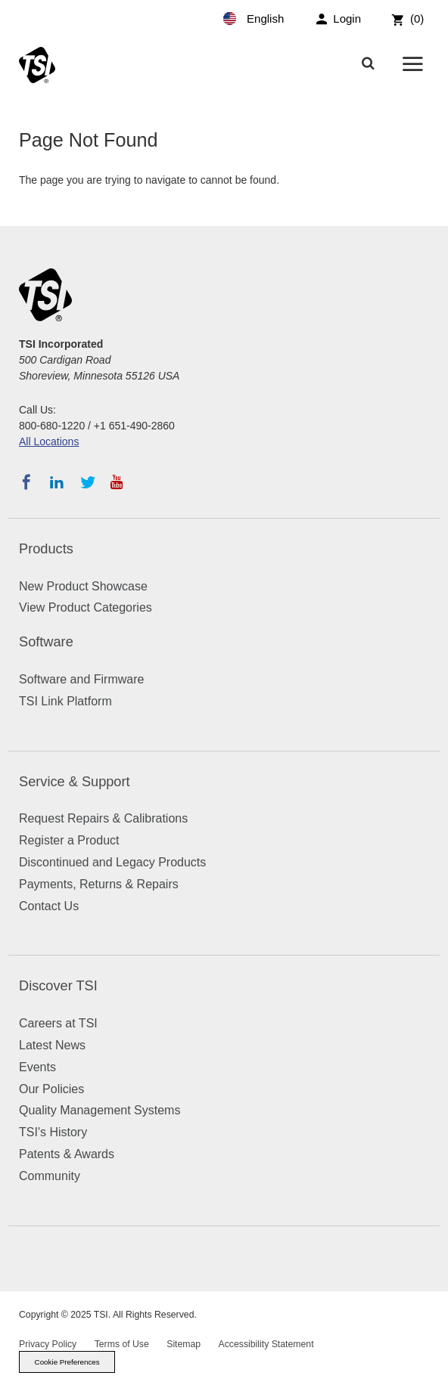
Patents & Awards (66, 1154)
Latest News (52, 1045)
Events (37, 1067)
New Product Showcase (83, 586)
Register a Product (69, 840)
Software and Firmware (81, 679)
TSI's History (53, 1132)
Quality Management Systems (99, 1110)
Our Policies (51, 1089)
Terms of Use (122, 1344)
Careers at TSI (58, 1023)
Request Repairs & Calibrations (103, 818)
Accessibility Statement (266, 1344)
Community (49, 1176)
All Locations (49, 441)
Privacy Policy (47, 1344)
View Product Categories (85, 607)
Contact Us (49, 906)
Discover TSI (58, 985)
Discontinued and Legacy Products (112, 862)
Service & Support (74, 781)
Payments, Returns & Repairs (99, 884)
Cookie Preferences (67, 1362)
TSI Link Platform (65, 701)
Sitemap (183, 1344)
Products (46, 548)
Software (46, 641)
